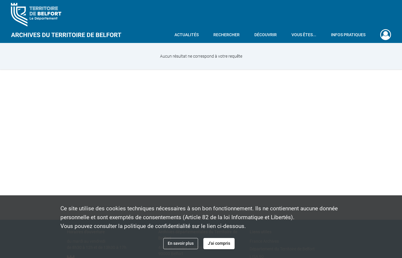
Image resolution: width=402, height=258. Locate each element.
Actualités (186, 34)
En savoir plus (181, 243)
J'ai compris (219, 243)
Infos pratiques (348, 34)
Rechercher (226, 34)
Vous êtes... (303, 34)
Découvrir (265, 34)
